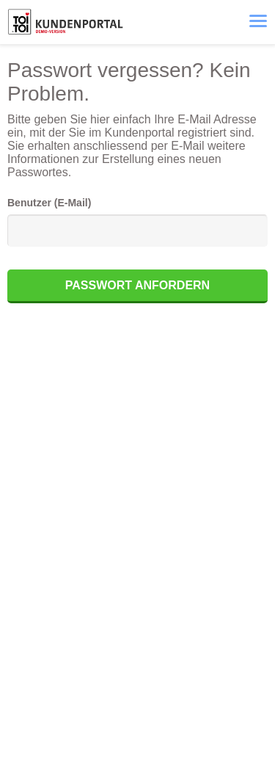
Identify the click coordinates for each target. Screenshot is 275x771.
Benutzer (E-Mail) (49, 203)
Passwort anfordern (137, 285)
